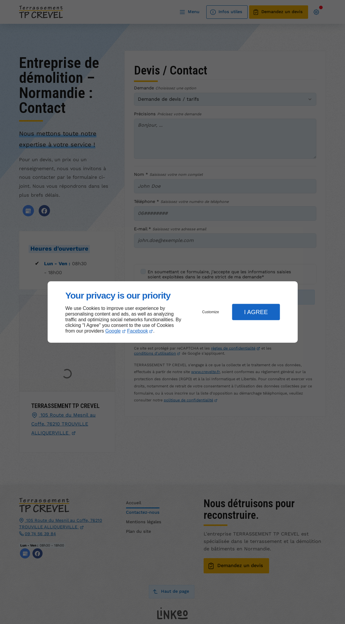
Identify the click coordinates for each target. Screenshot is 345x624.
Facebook (137, 330)
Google (113, 330)
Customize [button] (210, 312)
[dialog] (173, 312)
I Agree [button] (256, 312)
